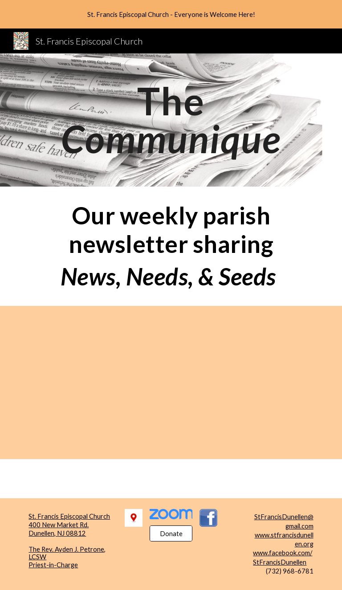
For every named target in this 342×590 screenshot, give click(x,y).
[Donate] (170, 533)
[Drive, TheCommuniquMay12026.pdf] (83, 382)
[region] (171, 14)
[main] (171, 120)
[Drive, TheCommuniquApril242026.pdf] (258, 382)
